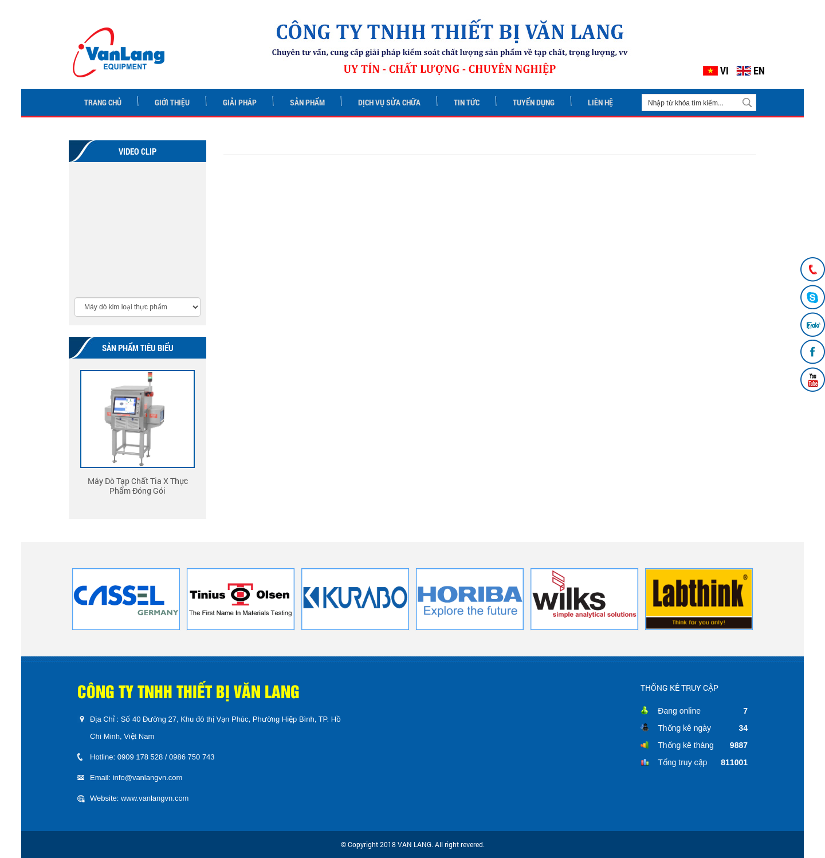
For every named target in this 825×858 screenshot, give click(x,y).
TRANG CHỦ (102, 102)
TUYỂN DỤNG (534, 102)
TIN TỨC (467, 102)
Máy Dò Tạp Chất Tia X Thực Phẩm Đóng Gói (138, 485)
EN (759, 71)
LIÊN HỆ (600, 102)
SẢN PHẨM (307, 102)
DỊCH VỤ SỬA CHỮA (389, 102)
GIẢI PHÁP (240, 102)
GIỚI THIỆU (172, 102)
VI (724, 71)
